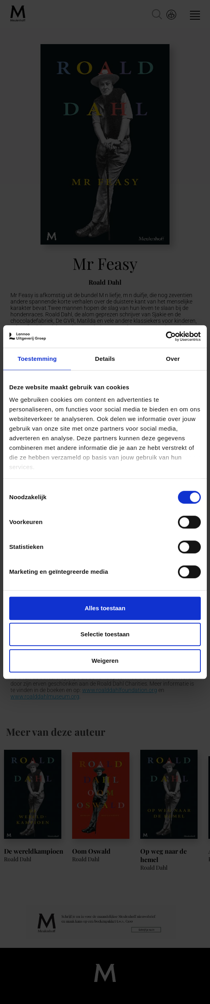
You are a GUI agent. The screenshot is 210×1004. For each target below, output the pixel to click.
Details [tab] (105, 358)
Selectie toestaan (105, 634)
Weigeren (104, 660)
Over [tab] (173, 358)
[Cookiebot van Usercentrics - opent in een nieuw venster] (166, 336)
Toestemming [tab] (37, 358)
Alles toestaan (105, 608)
